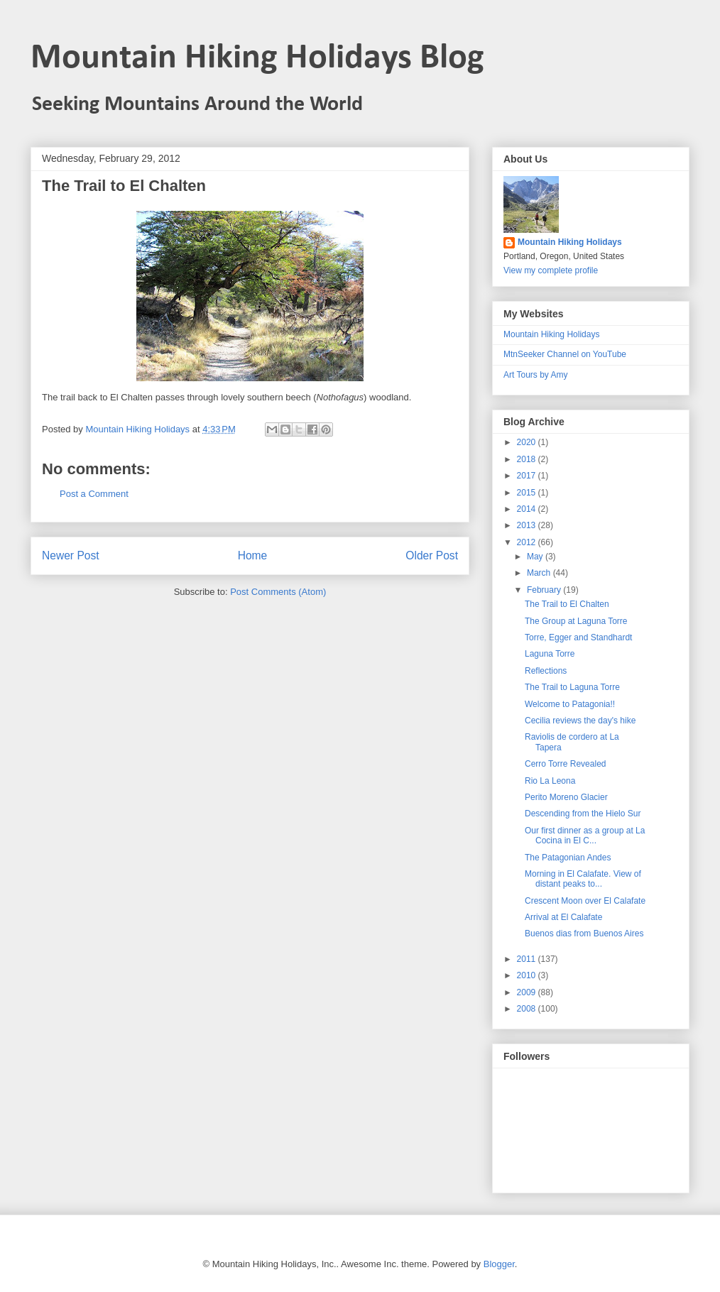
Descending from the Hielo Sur (582, 814)
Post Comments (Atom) (278, 591)
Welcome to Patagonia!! (570, 704)
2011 (527, 959)
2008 (527, 1009)
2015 (527, 493)
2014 (527, 509)
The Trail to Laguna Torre (572, 687)
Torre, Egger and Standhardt (578, 637)
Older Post (431, 555)
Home (253, 555)
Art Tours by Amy (535, 375)
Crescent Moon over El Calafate (585, 901)
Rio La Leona (550, 781)
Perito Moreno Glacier (566, 797)
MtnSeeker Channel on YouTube (564, 354)
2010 (527, 975)
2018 (527, 459)
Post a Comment (94, 493)
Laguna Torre (550, 654)
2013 (527, 525)
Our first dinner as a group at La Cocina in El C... (585, 835)
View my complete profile (550, 270)
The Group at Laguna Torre (576, 621)
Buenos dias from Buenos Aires (584, 933)
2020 (527, 442)
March (540, 573)
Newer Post (70, 555)
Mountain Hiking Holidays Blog (257, 58)
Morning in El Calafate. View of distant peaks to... (583, 879)
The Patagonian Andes (568, 858)
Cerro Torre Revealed (565, 764)
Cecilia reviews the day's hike (580, 721)
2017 (527, 476)
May (536, 557)
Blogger (499, 1264)
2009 (527, 992)
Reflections (546, 671)
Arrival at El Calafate (563, 917)
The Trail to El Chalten (567, 604)
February (545, 590)
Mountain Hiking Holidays (570, 242)
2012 (527, 542)
